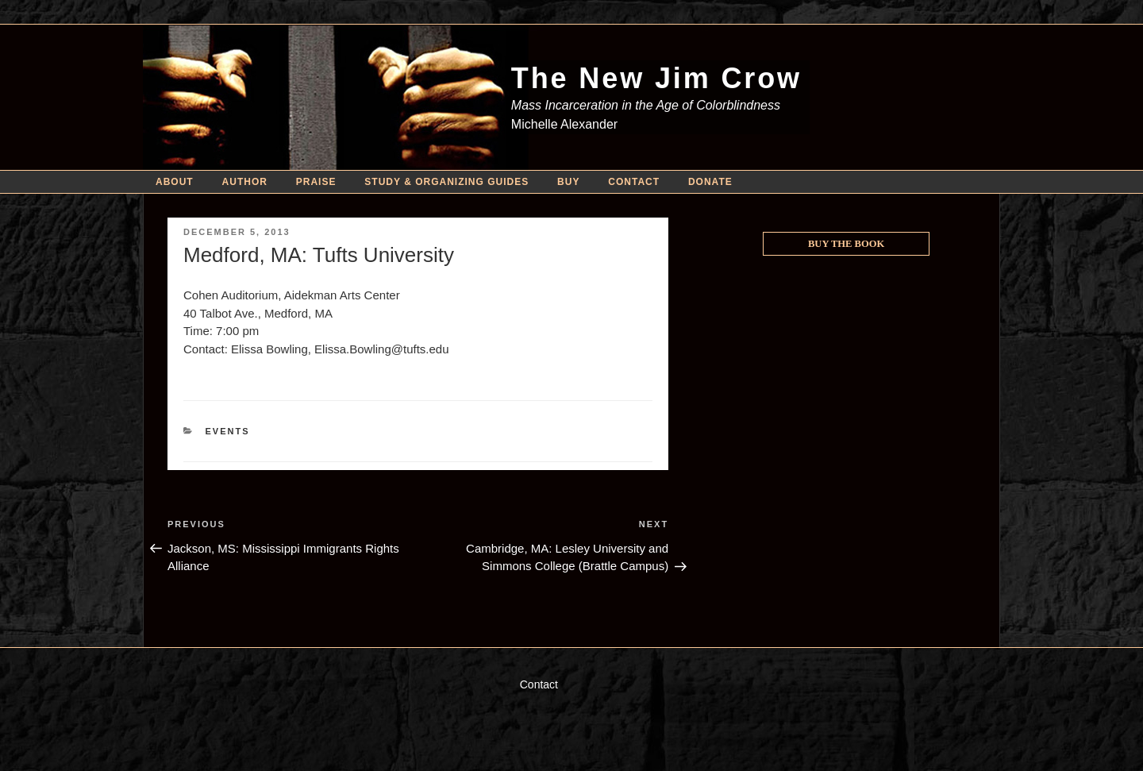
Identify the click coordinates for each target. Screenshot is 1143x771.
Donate (710, 182)
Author (244, 182)
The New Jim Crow (656, 78)
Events (228, 431)
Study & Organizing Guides (446, 182)
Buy (568, 182)
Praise (316, 182)
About (175, 182)
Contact (634, 182)
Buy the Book (846, 243)
